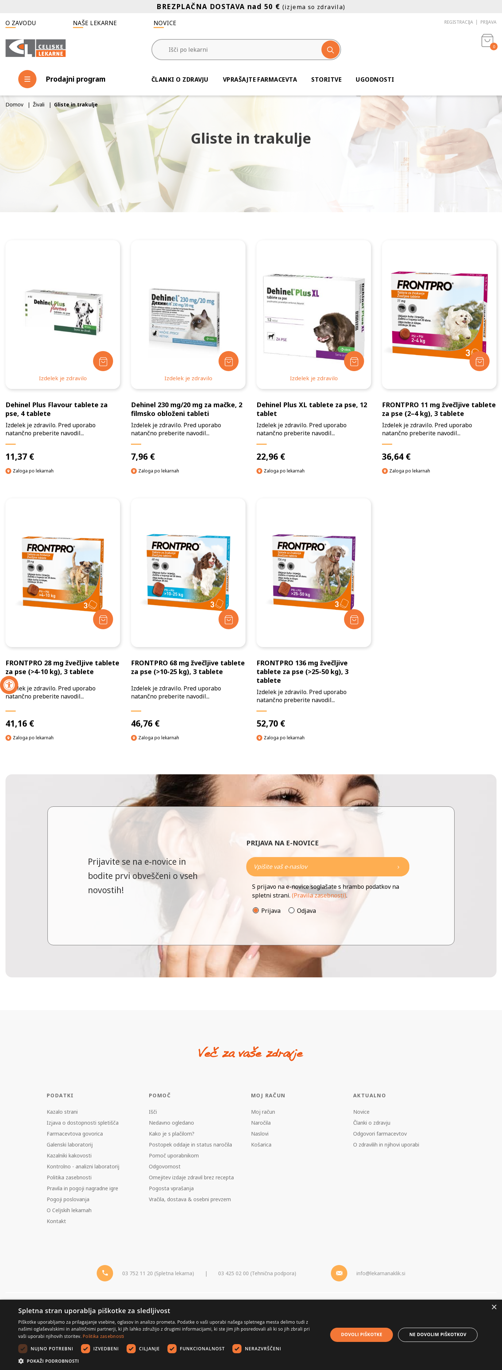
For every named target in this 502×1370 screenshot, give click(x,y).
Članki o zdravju (180, 79)
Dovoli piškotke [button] (361, 1334)
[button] (168, 1361)
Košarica (261, 1144)
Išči (153, 1111)
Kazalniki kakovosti (69, 1155)
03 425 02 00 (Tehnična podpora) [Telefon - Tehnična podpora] (257, 1273)
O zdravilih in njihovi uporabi (386, 1144)
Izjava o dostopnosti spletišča (83, 1122)
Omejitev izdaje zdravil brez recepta (191, 1177)
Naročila (261, 1122)
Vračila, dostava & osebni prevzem (190, 1199)
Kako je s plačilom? (171, 1133)
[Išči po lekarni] (246, 49)
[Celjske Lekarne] (35, 48)
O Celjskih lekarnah (69, 1210)
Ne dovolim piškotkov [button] (437, 1334)
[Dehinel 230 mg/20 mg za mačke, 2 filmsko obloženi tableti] (188, 351)
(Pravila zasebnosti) (319, 895)
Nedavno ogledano (171, 1122)
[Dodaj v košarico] (103, 361)
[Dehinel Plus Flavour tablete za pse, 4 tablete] (62, 351)
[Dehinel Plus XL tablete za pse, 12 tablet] (313, 351)
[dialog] (251, 1335)
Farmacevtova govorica (75, 1133)
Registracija (458, 22)
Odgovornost (165, 1166)
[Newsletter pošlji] (398, 866)
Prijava (488, 22)
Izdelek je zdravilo (63, 378)
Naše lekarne (95, 23)
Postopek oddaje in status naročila (190, 1144)
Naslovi (260, 1133)
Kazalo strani (62, 1111)
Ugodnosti (375, 79)
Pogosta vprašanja (171, 1188)
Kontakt (56, 1221)
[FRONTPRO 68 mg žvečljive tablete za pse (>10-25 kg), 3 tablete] (188, 613)
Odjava (306, 911)
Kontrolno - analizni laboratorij (83, 1166)
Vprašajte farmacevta (260, 79)
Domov (14, 104)
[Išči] (330, 49)
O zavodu (20, 23)
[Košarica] (487, 49)
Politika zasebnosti (69, 1177)
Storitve (326, 79)
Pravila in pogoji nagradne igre (82, 1188)
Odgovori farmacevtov (380, 1133)
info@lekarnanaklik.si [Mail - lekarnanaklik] (380, 1273)
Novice (165, 23)
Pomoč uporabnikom (174, 1155)
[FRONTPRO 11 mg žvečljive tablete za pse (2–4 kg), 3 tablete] (439, 351)
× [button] (494, 1307)
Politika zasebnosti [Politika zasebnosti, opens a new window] (103, 1336)
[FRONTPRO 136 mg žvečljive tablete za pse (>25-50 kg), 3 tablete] (313, 613)
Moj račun (263, 1111)
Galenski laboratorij (70, 1144)
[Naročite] (327, 866)
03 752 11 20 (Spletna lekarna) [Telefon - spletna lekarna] (158, 1273)
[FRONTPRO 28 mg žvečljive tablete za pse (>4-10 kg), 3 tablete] (62, 613)
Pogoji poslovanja (68, 1199)
